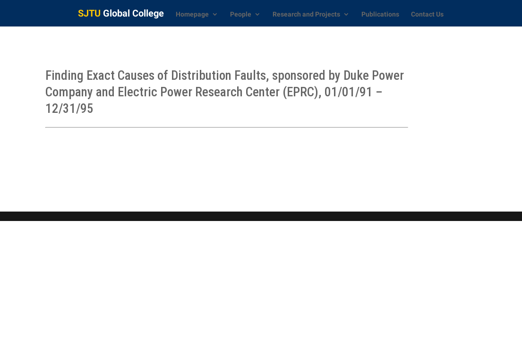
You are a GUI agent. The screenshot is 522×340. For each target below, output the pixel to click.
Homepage (192, 14)
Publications (380, 14)
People (240, 14)
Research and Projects (306, 14)
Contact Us (427, 14)
